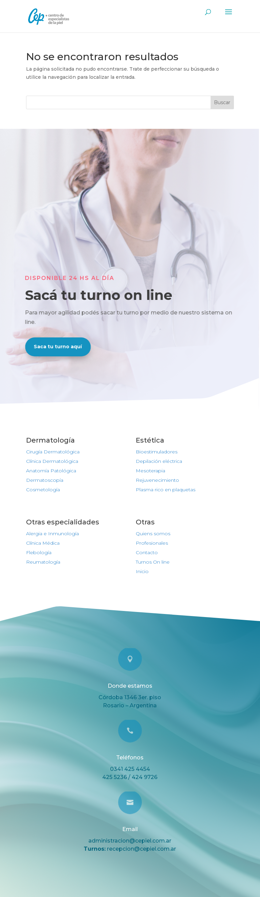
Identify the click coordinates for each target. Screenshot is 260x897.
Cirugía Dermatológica (53, 452)
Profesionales (152, 543)
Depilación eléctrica (159, 461)
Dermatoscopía (44, 480)
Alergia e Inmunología (52, 533)
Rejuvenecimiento (157, 480)
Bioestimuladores (156, 452)
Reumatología (43, 562)
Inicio (142, 571)
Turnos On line (153, 562)
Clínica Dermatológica (52, 461)
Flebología (38, 552)
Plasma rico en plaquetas (165, 490)
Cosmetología (43, 490)
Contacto (147, 552)
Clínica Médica (43, 543)
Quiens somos (153, 533)
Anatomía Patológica (51, 471)
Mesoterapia (150, 471)
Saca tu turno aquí (53, 347)
